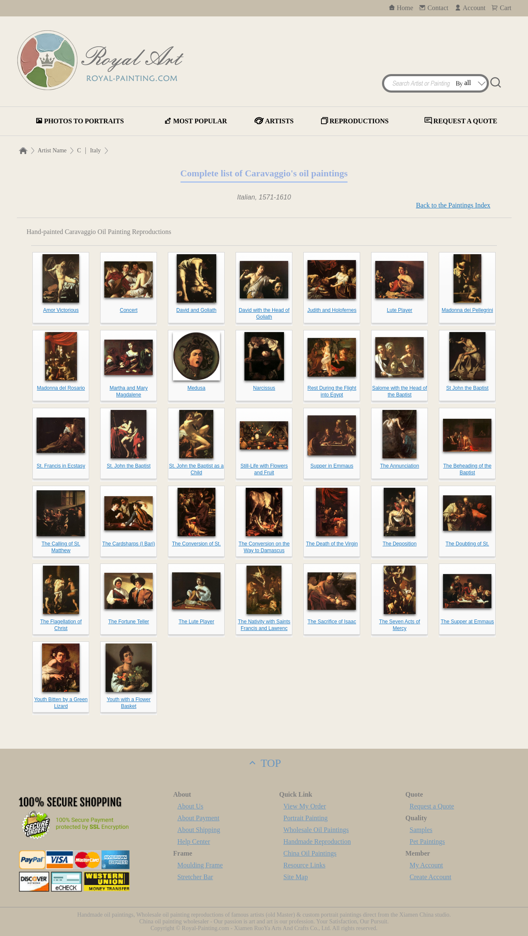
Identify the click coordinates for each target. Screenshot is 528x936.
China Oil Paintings (310, 853)
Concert (129, 310)
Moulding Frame (200, 865)
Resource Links (305, 865)
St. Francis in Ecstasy (61, 466)
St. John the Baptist (129, 466)
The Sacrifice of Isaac (332, 622)
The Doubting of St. (467, 544)
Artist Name (52, 150)
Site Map (296, 876)
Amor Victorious (61, 310)
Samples (421, 829)
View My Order (305, 806)
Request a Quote (432, 806)
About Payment (199, 818)
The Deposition (399, 544)
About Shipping (199, 829)
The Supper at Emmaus (467, 622)
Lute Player (399, 310)
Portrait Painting (306, 818)
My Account (426, 865)
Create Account (430, 876)
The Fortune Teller (128, 622)
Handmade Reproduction (317, 841)
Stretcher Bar (195, 876)
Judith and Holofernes (331, 310)
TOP (264, 763)
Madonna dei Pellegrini (467, 310)
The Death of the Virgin (332, 544)
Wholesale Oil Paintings (316, 829)
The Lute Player (196, 622)
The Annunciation (399, 466)
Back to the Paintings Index (453, 205)
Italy (95, 150)
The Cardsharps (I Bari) (128, 544)
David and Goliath (196, 310)
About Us (191, 806)
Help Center (194, 841)
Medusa (196, 388)
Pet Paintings (427, 841)
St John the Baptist (467, 388)
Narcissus (264, 388)
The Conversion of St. (196, 544)
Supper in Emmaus (331, 466)
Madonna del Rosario (61, 388)
